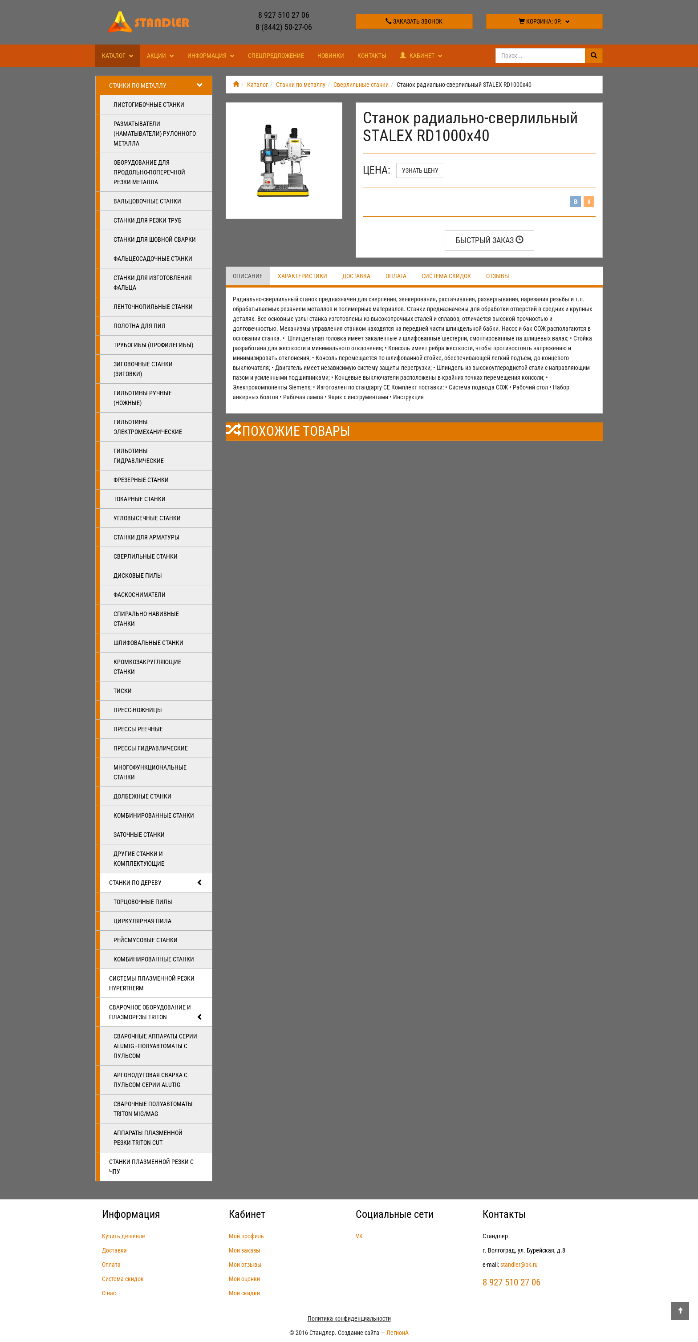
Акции (160, 55)
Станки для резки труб (148, 220)
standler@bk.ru (519, 1264)
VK (359, 1236)
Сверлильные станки (146, 556)
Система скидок (446, 276)
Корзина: (544, 21)
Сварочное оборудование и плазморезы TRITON (156, 1013)
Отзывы (497, 276)
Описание (248, 276)
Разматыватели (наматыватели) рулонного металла (155, 133)
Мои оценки (244, 1278)
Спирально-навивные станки (146, 618)
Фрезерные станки (141, 479)
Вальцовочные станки (147, 201)
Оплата (396, 276)
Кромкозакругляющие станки (147, 666)
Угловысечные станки (147, 518)
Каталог (118, 55)
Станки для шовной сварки (155, 239)
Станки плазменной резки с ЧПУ (151, 1166)
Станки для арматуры (146, 537)
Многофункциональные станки (150, 772)
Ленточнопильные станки (153, 306)
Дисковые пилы (138, 575)
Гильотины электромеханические (148, 426)
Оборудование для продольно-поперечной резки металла (149, 172)
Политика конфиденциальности (349, 1318)
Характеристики (302, 276)
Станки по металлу (156, 85)
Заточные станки (139, 834)
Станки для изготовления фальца (153, 282)
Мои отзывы (245, 1264)
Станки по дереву (156, 882)
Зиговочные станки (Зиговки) (143, 369)
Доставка (356, 276)
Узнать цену (420, 170)
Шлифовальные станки (148, 642)
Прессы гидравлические (151, 748)
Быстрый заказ (490, 240)
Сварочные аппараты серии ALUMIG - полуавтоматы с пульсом (155, 1046)
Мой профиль (246, 1236)
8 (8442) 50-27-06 (284, 27)
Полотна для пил (140, 325)
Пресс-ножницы (138, 710)
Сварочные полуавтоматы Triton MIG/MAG (153, 1108)
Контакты (371, 55)
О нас (109, 1293)
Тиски (123, 690)
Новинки (330, 55)
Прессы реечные (138, 729)
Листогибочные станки (149, 104)
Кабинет (421, 55)
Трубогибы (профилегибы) (153, 345)
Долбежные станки (142, 796)
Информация (211, 55)
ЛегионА (397, 1332)
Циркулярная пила (142, 920)
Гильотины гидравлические (139, 455)
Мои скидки (244, 1293)
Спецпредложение (276, 55)
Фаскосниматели (140, 594)
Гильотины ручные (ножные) (143, 397)
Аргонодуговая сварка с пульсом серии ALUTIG (150, 1079)
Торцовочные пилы (143, 901)
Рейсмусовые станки (146, 940)
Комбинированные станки (154, 815)
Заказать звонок (414, 21)
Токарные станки (140, 499)
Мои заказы (244, 1250)
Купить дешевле (123, 1236)
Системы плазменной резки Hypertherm (152, 983)
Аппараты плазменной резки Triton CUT (148, 1137)
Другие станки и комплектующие (139, 858)
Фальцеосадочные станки (153, 258)
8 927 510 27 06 (283, 15)
